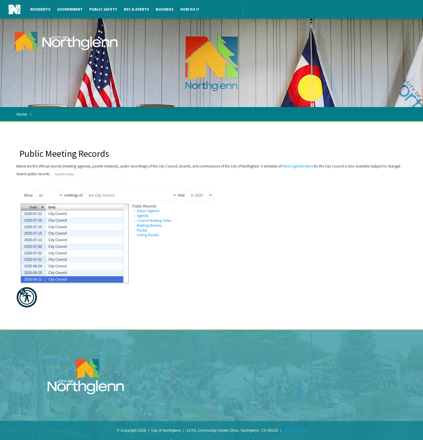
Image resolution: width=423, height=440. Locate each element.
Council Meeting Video (154, 220)
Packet (142, 230)
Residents (40, 9)
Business (165, 9)
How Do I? (189, 9)
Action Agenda (148, 210)
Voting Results (148, 235)
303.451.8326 (294, 430)
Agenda (143, 215)
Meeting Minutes (149, 225)
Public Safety (103, 9)
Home (21, 114)
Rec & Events (136, 9)
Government (70, 9)
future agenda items (297, 166)
